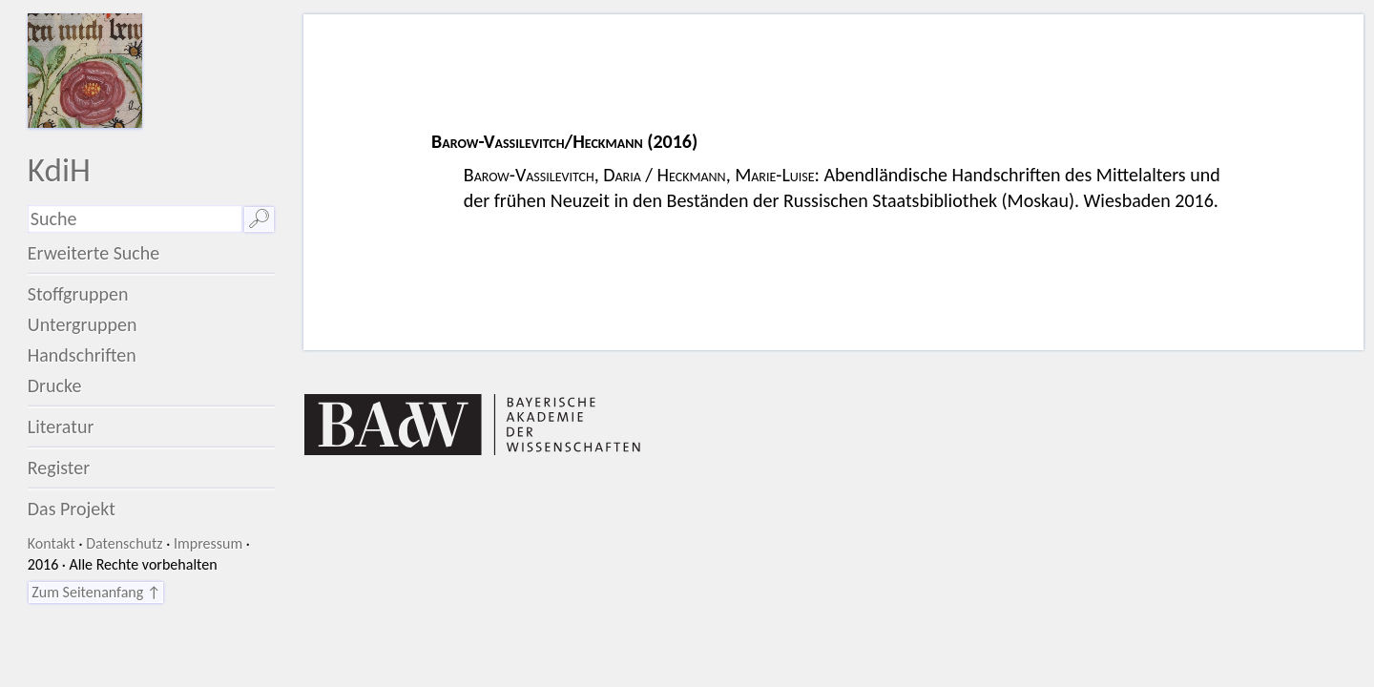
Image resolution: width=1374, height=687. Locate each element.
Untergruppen (82, 324)
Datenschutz (124, 543)
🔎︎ (259, 218)
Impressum (208, 543)
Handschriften (82, 355)
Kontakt (51, 543)
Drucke (55, 385)
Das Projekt (71, 508)
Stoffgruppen (78, 293)
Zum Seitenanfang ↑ (95, 592)
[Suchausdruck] (135, 219)
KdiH (59, 169)
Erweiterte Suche (94, 252)
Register (59, 467)
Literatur (61, 426)
